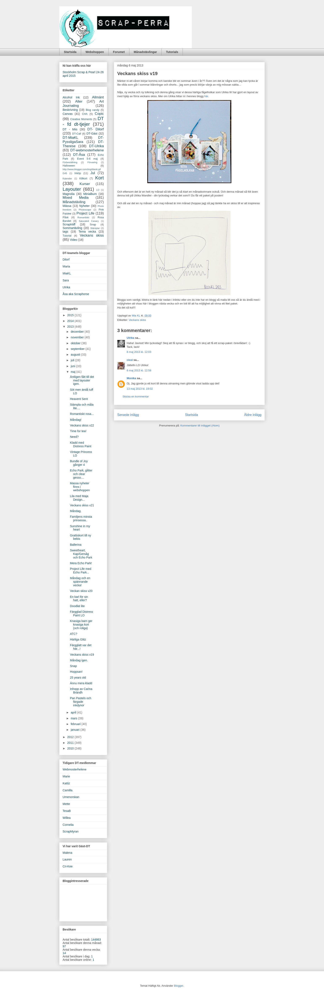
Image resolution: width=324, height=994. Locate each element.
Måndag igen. (79, 660)
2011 (71, 742)
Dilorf (66, 259)
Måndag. (75, 511)
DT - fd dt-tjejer (83, 121)
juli (73, 360)
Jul (92, 173)
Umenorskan (71, 797)
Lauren (67, 859)
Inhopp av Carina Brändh (81, 690)
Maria (66, 266)
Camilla (67, 790)
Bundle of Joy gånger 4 (79, 462)
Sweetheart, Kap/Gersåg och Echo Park (81, 554)
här (206, 96)
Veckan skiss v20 (81, 591)
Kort (99, 177)
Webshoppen (95, 52)
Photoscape (85, 209)
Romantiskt (83, 217)
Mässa (67, 206)
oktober (76, 343)
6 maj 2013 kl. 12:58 (139, 370)
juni (73, 366)
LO (97, 190)
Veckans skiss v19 (82, 654)
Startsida (70, 52)
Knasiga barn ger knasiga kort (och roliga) (81, 624)
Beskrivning (70, 109)
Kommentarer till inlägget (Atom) (199, 425)
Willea (67, 817)
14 (64, 953)
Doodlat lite (77, 606)
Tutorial (67, 235)
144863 (96, 939)
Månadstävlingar (145, 52)
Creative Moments (81, 119)
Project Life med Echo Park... (80, 570)
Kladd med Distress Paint (80, 444)
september (78, 349)
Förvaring (92, 162)
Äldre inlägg (252, 415)
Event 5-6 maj (87, 158)
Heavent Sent (79, 399)
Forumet (119, 52)
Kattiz (66, 783)
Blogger (178, 985)
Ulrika (130, 337)
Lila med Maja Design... (79, 497)
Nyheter (84, 206)
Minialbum (90, 194)
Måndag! (75, 419)
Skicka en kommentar (135, 396)
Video (74, 239)
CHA (85, 114)
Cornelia (68, 824)
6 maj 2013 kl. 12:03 (139, 351)
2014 (71, 321)
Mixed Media (76, 198)
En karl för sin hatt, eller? (79, 598)
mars (74, 718)
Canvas (67, 113)
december (77, 331)
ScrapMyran (70, 831)
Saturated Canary (89, 221)
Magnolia (69, 194)
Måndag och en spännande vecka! (80, 581)
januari (75, 729)
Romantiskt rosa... (82, 414)
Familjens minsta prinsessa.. (81, 518)
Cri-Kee (67, 866)
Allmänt (98, 97)
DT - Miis (70, 129)
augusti (76, 354)
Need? (74, 436)
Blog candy (92, 110)
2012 (71, 737)
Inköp (78, 173)
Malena (67, 852)
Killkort (83, 178)
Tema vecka (87, 231)
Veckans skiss (137, 320)
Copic (99, 114)
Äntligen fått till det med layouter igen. (82, 380)
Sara (66, 280)
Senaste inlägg (128, 415)
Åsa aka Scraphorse (76, 294)
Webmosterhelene (74, 769)
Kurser (85, 184)
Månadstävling (74, 202)
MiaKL (67, 273)
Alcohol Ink (71, 97)
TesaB (67, 811)
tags (65, 231)
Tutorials (172, 52)
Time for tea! (78, 431)
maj (73, 371)
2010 (71, 748)
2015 (71, 315)
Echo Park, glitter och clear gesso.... (81, 474)
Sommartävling (72, 228)
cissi (130, 359)
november (77, 337)
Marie (66, 776)
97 (64, 946)
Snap (93, 224)
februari (76, 724)
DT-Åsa (79, 155)
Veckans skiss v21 (82, 505)
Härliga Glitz (78, 639)
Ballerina (75, 544)
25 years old (78, 677)
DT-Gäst (91, 133)
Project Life (85, 213)
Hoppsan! (76, 671)
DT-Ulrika (96, 146)
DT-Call (76, 133)
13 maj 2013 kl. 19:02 (140, 388)
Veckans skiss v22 (82, 425)
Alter (79, 101)
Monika (131, 378)
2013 (71, 326)
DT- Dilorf (95, 129)
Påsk (65, 217)
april (74, 712)
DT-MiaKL (70, 138)
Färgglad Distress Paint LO (81, 613)
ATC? (73, 633)
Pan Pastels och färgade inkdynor (80, 701)
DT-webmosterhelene (87, 150)
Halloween (69, 165)
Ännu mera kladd (81, 683)
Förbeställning (70, 162)
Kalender (67, 178)
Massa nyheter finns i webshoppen (80, 487)
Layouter (72, 189)
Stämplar (95, 228)
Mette (66, 804)
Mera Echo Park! (81, 563)
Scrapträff (69, 224)
